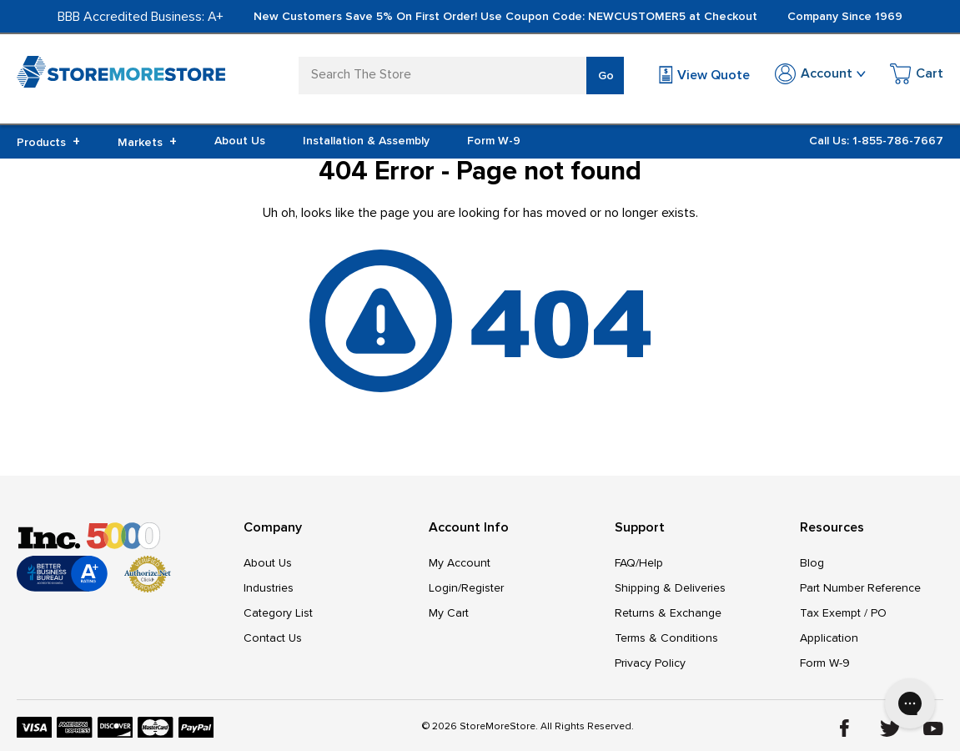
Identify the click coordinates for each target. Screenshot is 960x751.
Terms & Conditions (666, 638)
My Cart (449, 613)
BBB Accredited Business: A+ (141, 16)
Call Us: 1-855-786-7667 (876, 141)
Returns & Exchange (668, 613)
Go (606, 75)
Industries (269, 588)
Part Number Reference (860, 588)
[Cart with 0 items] (916, 76)
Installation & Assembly (366, 141)
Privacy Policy (650, 663)
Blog (812, 563)
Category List (278, 613)
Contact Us (273, 638)
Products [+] (48, 142)
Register (482, 588)
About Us (239, 141)
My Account (459, 563)
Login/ (445, 588)
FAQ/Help (639, 563)
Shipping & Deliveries (670, 588)
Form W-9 (493, 141)
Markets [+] (147, 142)
